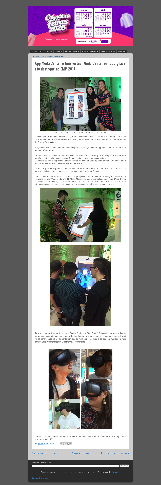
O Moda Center (37, 51)
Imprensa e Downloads (90, 51)
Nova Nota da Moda (108, 51)
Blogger (115, 472)
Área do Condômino (72, 51)
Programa (58, 51)
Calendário (121, 51)
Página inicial (81, 453)
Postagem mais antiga (115, 453)
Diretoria (49, 51)
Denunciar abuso (40, 478)
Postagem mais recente (46, 453)
